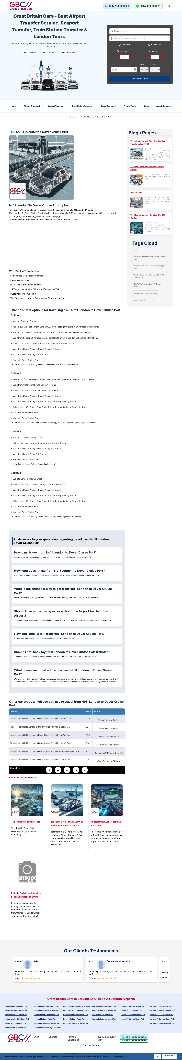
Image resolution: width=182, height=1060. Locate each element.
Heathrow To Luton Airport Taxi (74, 1019)
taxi (135, 250)
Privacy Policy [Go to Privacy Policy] (169, 1056)
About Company (163, 106)
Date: (113, 64)
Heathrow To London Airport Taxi (75, 1010)
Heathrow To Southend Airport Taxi (75, 1023)
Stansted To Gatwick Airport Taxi (162, 1019)
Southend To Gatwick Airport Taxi (46, 1010)
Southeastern (70, 364)
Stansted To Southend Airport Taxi (162, 1010)
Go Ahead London (50, 364)
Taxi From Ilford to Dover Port (25, 822)
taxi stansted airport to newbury (145, 293)
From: (116, 31)
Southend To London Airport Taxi (46, 1006)
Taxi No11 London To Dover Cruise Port (96, 117)
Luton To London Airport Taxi (15, 1023)
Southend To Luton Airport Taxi (45, 1019)
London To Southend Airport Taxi (133, 1015)
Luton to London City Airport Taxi (17, 1019)
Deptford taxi (136, 192)
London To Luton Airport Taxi (131, 1010)
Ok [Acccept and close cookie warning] (158, 1056)
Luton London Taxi (140, 300)
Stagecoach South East (90, 422)
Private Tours (130, 106)
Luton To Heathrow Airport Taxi (16, 1010)
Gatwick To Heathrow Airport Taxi (104, 1010)
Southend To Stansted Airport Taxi (46, 1015)
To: (115, 38)
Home (13, 106)
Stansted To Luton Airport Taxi (161, 1006)
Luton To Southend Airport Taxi (16, 1015)
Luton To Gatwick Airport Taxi (15, 1028)
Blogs (146, 106)
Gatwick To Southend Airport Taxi (104, 1019)
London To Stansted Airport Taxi (132, 1006)
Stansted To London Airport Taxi (161, 1015)
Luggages (152, 51)
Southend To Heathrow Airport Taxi (46, 1023)
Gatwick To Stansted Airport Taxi (104, 1006)
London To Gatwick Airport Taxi (132, 1019)
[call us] (117, 6)
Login (168, 6)
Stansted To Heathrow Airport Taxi (162, 1023)
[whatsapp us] (148, 6)
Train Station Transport (82, 106)
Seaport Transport (55, 106)
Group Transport (108, 106)
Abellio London (41, 422)
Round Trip (156, 45)
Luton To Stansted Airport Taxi (16, 1006)
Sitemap (53, 1036)
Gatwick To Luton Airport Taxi (102, 1015)
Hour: (144, 68)
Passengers (122, 51)
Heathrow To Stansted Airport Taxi (75, 1015)
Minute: (155, 68)
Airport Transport (32, 106)
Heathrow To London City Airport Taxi (76, 1006)
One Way (126, 45)
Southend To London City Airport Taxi (47, 1028)
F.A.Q (36, 1036)
